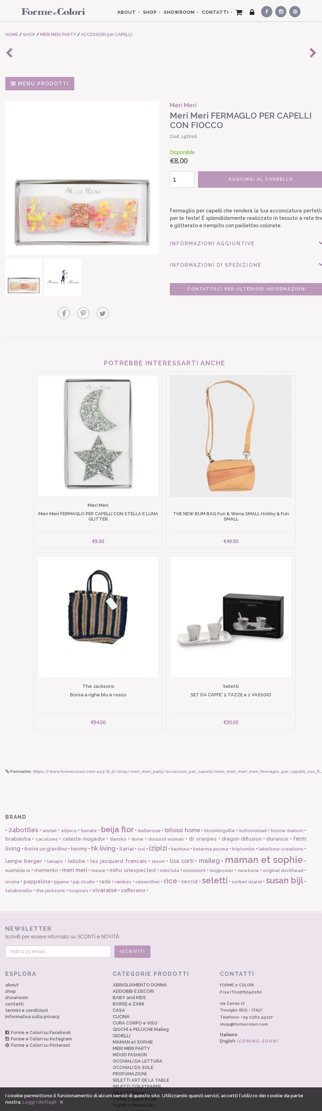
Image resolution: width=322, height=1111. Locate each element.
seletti (215, 854)
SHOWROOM (179, 12)
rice (170, 855)
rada (105, 855)
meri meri (74, 844)
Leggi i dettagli (39, 1102)
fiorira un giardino (45, 822)
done (137, 813)
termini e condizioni (26, 984)
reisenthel (148, 855)
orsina (12, 855)
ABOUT (126, 12)
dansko (118, 813)
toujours (78, 864)
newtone (248, 844)
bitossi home (182, 804)
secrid (189, 855)
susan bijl (284, 854)
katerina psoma (210, 822)
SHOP (150, 12)
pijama (61, 855)
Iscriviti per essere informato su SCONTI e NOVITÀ (161, 906)
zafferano (133, 864)
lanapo (55, 835)
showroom (16, 971)
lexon (158, 835)
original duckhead (283, 844)
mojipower (222, 844)
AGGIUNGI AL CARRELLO (247, 179)
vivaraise (104, 864)
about (12, 958)
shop (10, 965)
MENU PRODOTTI (40, 83)
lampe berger (23, 835)
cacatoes (47, 813)
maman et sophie (264, 833)
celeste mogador (84, 813)
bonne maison (287, 804)
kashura (180, 822)
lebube (76, 835)
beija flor (117, 803)
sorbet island (247, 855)
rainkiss (122, 855)
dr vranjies (203, 813)
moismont (194, 844)
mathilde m (17, 844)
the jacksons (50, 864)
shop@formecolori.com (244, 998)
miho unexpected (132, 844)
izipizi (158, 822)
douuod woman (166, 813)
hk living (103, 822)
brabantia (18, 813)
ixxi (141, 822)
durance (277, 813)
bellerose (149, 804)
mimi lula (169, 844)
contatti (14, 977)
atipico (69, 804)
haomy (79, 822)
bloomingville (219, 804)
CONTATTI (215, 12)
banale (89, 804)
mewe (98, 844)
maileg (209, 834)
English (249, 1014)
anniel (50, 804)
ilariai (126, 822)
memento (46, 844)
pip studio (84, 855)
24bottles (23, 803)
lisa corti (182, 834)
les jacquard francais (118, 835)
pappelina (37, 855)
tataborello (18, 864)
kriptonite (243, 822)
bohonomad (253, 804)
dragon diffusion (241, 813)
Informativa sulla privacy (32, 990)
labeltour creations (281, 822)
